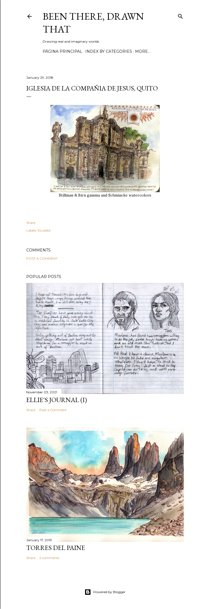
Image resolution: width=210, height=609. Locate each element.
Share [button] (30, 223)
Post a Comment (42, 258)
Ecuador (44, 230)
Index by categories (108, 51)
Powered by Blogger (105, 592)
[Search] (180, 15)
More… (142, 51)
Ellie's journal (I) (56, 400)
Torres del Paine (55, 547)
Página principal (62, 51)
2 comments (49, 558)
